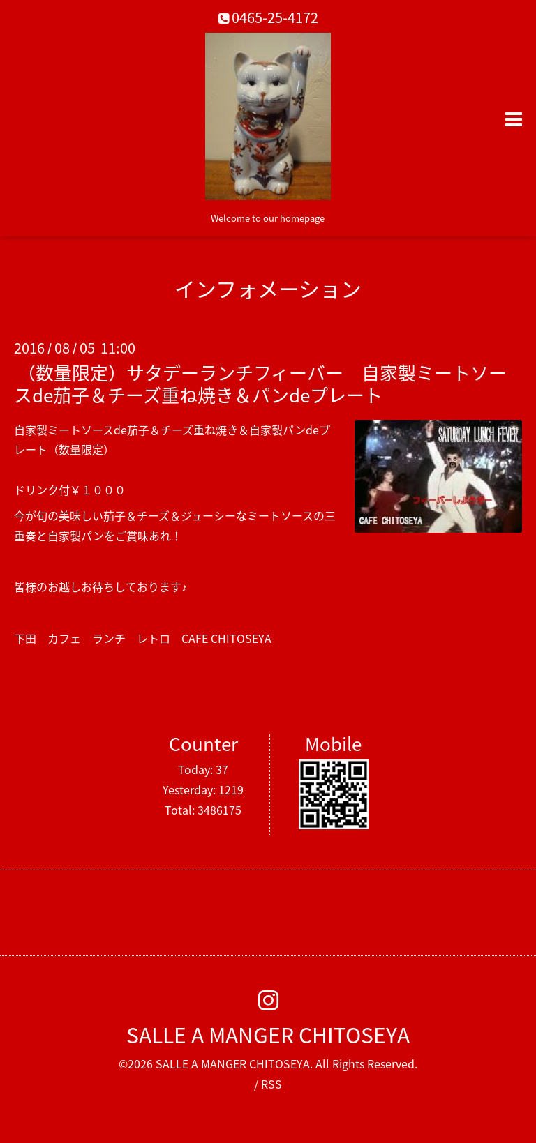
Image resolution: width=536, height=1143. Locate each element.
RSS (271, 1083)
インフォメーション (268, 288)
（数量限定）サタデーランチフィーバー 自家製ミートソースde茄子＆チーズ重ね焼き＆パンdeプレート (260, 383)
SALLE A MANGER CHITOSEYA (268, 1034)
